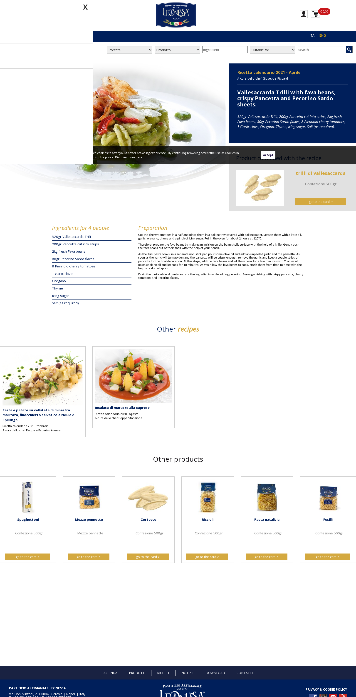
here (139, 157)
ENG (322, 35)
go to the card (319, 201)
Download (215, 673)
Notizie (187, 673)
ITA (311, 35)
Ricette (163, 673)
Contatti (245, 673)
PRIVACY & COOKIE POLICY (326, 689)
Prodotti (137, 673)
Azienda (110, 673)
